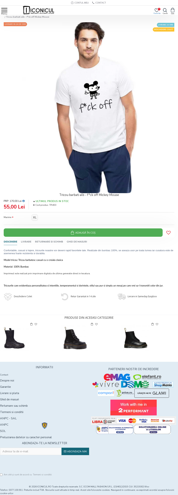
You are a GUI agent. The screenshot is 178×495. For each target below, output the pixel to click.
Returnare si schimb (49, 241)
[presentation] (44, 464)
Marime (7, 217)
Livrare (26, 241)
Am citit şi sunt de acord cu (26, 474)
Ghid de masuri (77, 241)
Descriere (10, 241)
